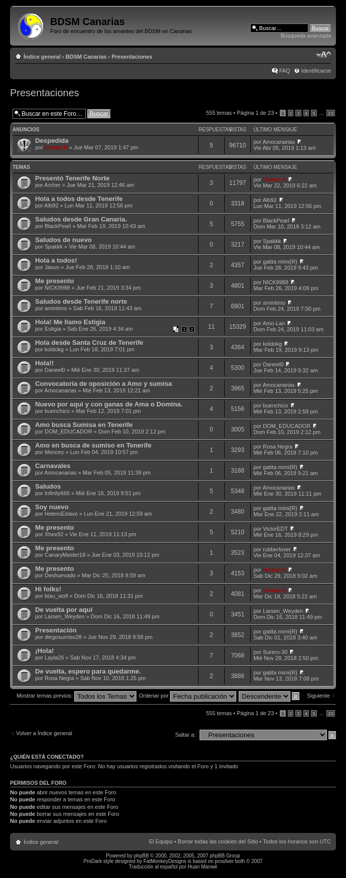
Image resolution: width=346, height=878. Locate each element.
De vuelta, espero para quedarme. (88, 671)
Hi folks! (48, 589)
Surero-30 (275, 652)
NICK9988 (57, 288)
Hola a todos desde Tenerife (79, 198)
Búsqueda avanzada (306, 36)
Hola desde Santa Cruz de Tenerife (89, 342)
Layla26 (54, 657)
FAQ (284, 71)
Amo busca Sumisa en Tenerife (84, 424)
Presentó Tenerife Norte (72, 178)
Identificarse (316, 71)
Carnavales (52, 466)
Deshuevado (60, 575)
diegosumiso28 (63, 637)
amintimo (56, 308)
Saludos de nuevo (63, 240)
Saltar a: (185, 735)
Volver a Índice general (44, 733)
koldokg (54, 349)
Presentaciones (132, 57)
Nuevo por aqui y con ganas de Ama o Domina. (109, 404)
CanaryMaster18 (65, 555)
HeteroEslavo (61, 514)
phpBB (141, 855)
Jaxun (52, 267)
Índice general (42, 57)
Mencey (54, 452)
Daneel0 (55, 370)
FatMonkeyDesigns (165, 861)
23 (330, 113)
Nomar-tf (56, 147)
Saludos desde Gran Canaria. (81, 219)
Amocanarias (279, 142)
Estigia (53, 329)
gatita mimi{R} (280, 262)
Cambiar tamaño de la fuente (323, 54)
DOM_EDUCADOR (68, 431)
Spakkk (54, 247)
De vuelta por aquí (63, 609)
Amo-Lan (274, 323)
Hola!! (44, 363)
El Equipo (160, 841)
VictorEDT (275, 529)
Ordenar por (187, 696)
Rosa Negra (277, 447)
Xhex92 (54, 534)
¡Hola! (44, 650)
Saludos (48, 486)
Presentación (56, 630)
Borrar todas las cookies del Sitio (218, 841)
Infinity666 (57, 493)
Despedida (52, 140)
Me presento (54, 281)
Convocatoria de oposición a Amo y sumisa (103, 383)
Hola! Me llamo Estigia (70, 322)
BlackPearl (58, 226)
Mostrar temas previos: (76, 696)
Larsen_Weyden (65, 616)
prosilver (224, 861)
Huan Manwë (202, 866)
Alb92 (51, 205)
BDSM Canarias (86, 57)
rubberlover (277, 549)
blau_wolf (56, 596)
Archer (52, 185)
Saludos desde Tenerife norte (81, 301)
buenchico (57, 411)
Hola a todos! (56, 260)
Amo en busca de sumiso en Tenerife (93, 445)
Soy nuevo (52, 507)
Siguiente (318, 696)
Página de (255, 113)
